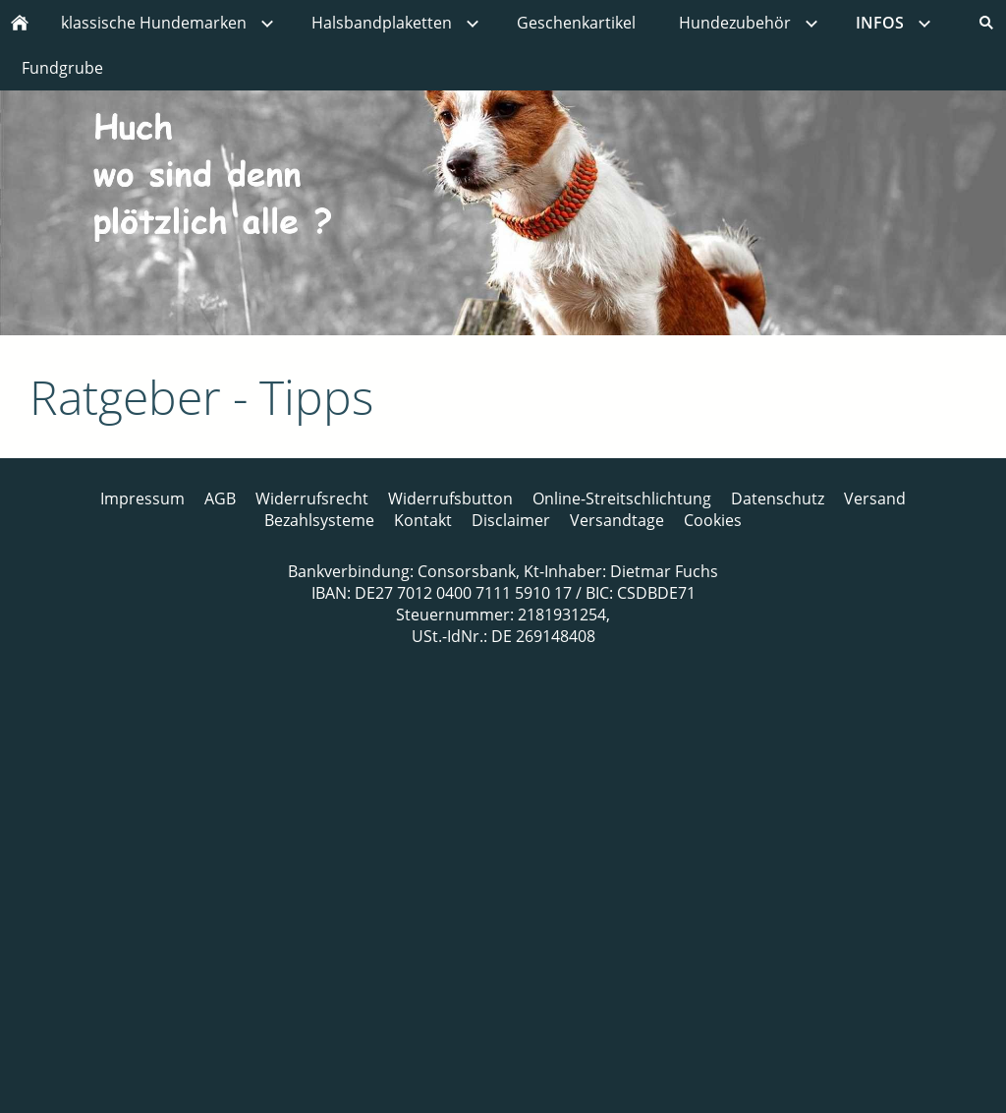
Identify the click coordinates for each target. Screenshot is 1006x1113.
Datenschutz (777, 498)
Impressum (142, 498)
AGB (220, 498)
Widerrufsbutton (450, 498)
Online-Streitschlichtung (621, 498)
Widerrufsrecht (311, 498)
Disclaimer (511, 520)
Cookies (713, 520)
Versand (875, 498)
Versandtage (617, 520)
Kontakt (423, 520)
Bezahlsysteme (319, 520)
